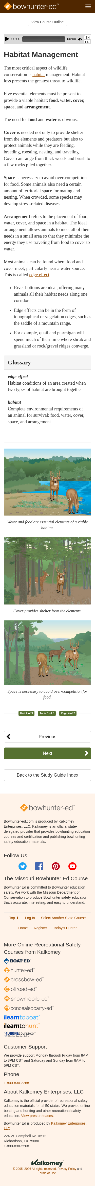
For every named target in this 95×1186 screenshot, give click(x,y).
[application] (47, 39)
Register (40, 928)
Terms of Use (47, 1173)
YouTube (72, 866)
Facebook (39, 866)
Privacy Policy (67, 1169)
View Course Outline (47, 22)
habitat (38, 74)
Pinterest (56, 866)
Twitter (22, 866)
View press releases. (37, 1116)
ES (87, 42)
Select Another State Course (63, 918)
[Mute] (80, 39)
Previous (47, 736)
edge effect (39, 274)
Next (47, 753)
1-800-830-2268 (16, 1083)
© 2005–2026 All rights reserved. (35, 1169)
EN (87, 37)
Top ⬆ (14, 918)
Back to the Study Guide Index (47, 775)
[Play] (7, 39)
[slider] (43, 39)
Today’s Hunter (65, 928)
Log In (30, 918)
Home (23, 928)
